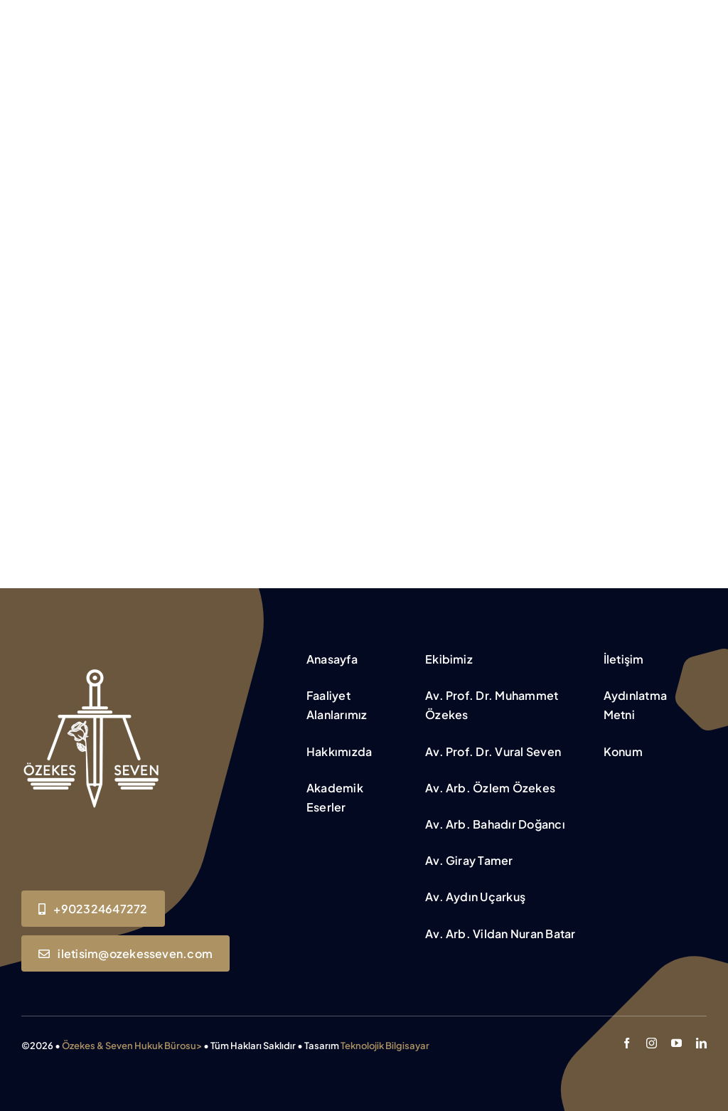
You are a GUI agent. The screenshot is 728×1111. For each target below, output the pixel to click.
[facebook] (626, 1043)
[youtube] (676, 1043)
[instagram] (651, 1043)
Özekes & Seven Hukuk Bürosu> (132, 1045)
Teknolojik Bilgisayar (385, 1045)
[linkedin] (701, 1043)
